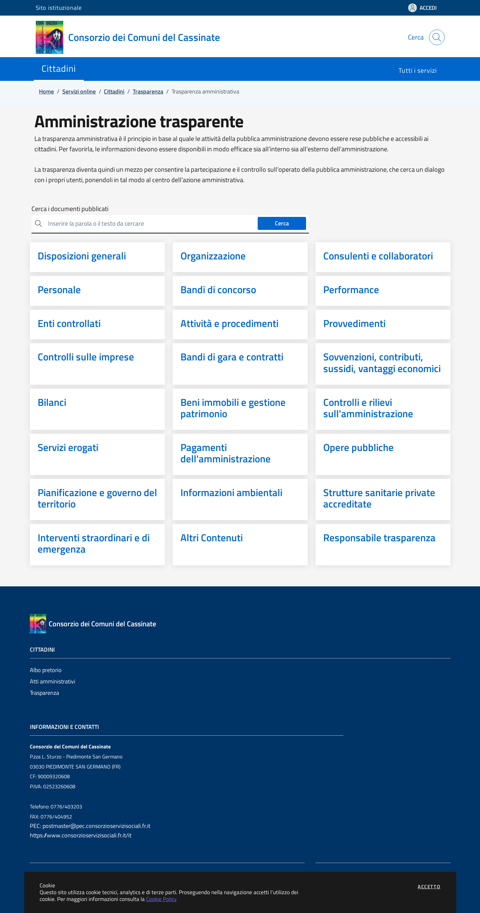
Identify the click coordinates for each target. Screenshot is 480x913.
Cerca (282, 223)
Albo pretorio (46, 670)
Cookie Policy (161, 899)
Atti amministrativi (52, 681)
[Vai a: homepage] (132, 37)
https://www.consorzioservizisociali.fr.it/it (80, 835)
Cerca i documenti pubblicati (69, 208)
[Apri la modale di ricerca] (437, 37)
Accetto (429, 886)
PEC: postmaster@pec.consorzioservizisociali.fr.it (90, 825)
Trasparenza (44, 692)
